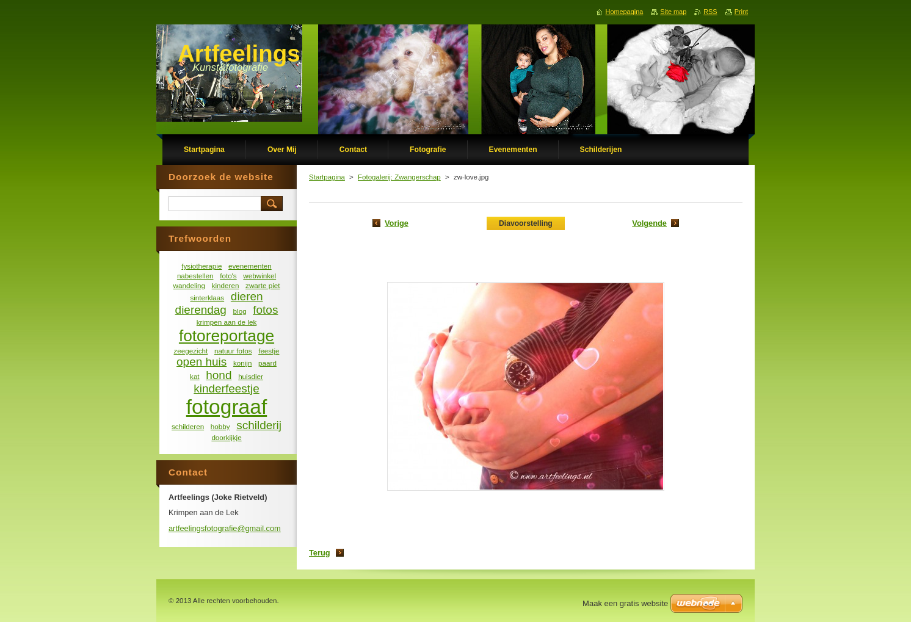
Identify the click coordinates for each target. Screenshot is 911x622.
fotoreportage (226, 336)
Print (741, 11)
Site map (673, 11)
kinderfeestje (226, 388)
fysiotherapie (201, 266)
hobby (220, 426)
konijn (242, 363)
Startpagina (327, 177)
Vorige (396, 223)
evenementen (250, 266)
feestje (268, 351)
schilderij (258, 425)
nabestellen (195, 276)
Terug (319, 552)
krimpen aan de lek (227, 322)
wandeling (189, 285)
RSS (710, 11)
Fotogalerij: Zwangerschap (399, 177)
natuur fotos (233, 351)
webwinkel (259, 276)
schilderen (188, 426)
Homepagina (625, 11)
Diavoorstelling (526, 223)
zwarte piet (262, 285)
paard (267, 363)
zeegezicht (191, 351)
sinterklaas (207, 298)
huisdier (250, 376)
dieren (247, 296)
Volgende (649, 223)
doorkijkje (226, 437)
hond (218, 375)
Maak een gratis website (625, 603)
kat (195, 376)
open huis (201, 361)
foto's (228, 276)
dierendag (201, 309)
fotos (265, 309)
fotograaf (226, 407)
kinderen (225, 285)
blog (240, 311)
